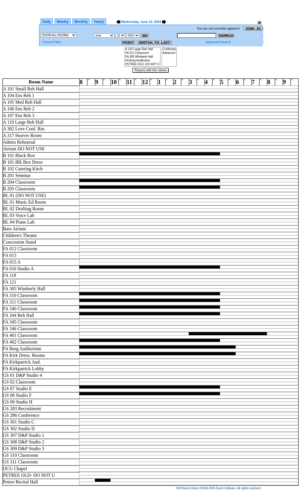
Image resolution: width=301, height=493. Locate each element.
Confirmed (169, 49)
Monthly (81, 22)
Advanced (169, 53)
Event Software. (226, 488)
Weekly (63, 22)
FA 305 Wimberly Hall (142, 57)
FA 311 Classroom (142, 53)
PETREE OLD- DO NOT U (142, 64)
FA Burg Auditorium (142, 61)
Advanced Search (218, 42)
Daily (47, 22)
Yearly (99, 22)
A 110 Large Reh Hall (142, 49)
